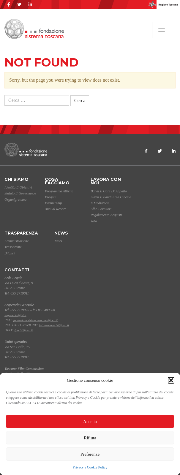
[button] (171, 380)
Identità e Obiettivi (18, 187)
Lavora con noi (106, 181)
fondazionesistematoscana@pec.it (35, 320)
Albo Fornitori (101, 209)
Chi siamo (16, 179)
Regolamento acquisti (106, 215)
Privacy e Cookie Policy (90, 467)
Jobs (94, 221)
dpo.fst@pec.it (23, 330)
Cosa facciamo (57, 181)
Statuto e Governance (20, 193)
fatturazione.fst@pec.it (54, 325)
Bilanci (9, 253)
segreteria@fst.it (15, 315)
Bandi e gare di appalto (109, 191)
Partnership (53, 203)
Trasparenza (21, 233)
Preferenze (90, 454)
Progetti (50, 197)
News (61, 233)
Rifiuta (90, 438)
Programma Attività (59, 191)
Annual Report (55, 209)
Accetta (90, 421)
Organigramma (15, 199)
